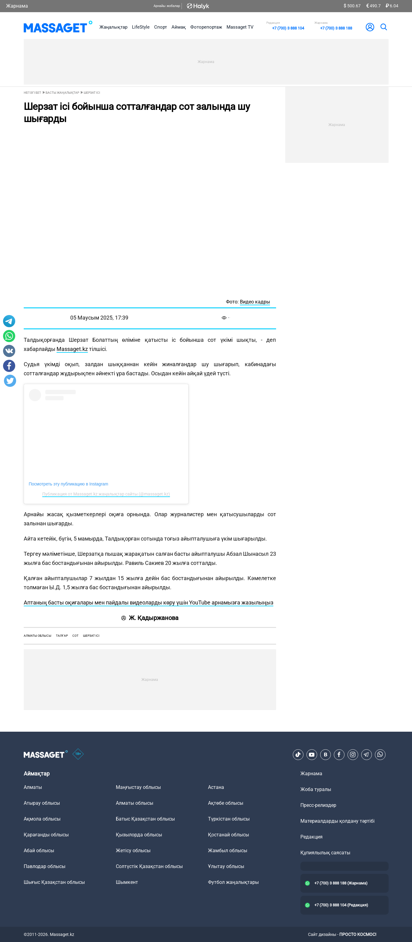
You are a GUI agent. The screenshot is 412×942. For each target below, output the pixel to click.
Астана (216, 787)
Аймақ (178, 27)
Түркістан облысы (229, 819)
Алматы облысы (37, 635)
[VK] (325, 754)
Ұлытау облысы (226, 866)
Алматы (33, 787)
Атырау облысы (42, 803)
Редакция (311, 837)
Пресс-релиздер (318, 805)
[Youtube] (312, 754)
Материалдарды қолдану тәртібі (337, 821)
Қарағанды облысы (46, 835)
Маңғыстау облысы (138, 787)
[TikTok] (298, 754)
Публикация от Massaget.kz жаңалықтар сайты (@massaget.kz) (106, 494)
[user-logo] (370, 27)
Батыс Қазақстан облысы (145, 819)
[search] (383, 27)
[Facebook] (339, 754)
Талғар (62, 635)
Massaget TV (240, 27)
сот (75, 635)
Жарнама (17, 6)
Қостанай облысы (228, 835)
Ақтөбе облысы (225, 803)
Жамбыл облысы (227, 850)
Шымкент (127, 882)
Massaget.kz (72, 349)
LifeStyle (141, 27)
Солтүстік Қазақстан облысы (149, 866)
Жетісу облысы (133, 850)
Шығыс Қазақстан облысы (54, 882)
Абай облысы (39, 850)
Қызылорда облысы (139, 835)
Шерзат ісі (91, 635)
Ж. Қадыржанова (149, 618)
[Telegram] (366, 754)
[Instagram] (353, 754)
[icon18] (78, 754)
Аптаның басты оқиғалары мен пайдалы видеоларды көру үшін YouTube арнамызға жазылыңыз (148, 602)
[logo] (58, 27)
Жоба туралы (315, 789)
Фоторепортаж (206, 27)
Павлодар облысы (44, 866)
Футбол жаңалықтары (233, 882)
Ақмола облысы (42, 819)
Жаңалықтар (113, 27)
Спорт (160, 27)
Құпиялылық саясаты (325, 853)
